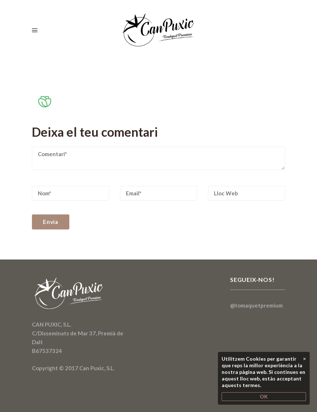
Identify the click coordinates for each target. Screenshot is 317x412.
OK (264, 396)
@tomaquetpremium (256, 305)
